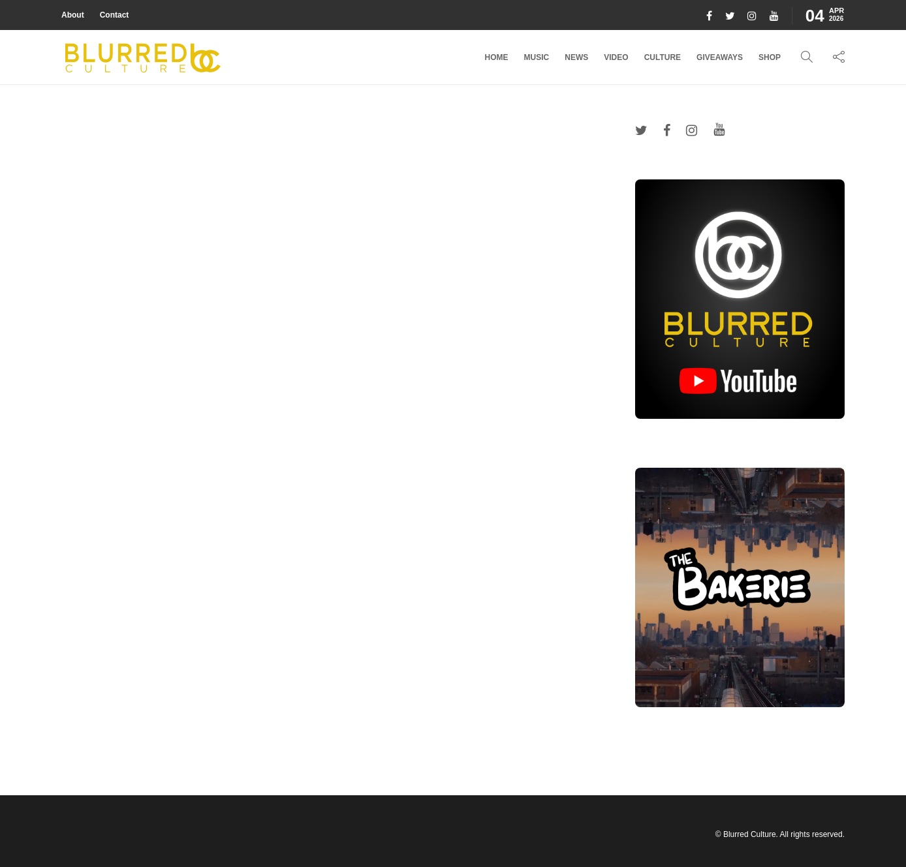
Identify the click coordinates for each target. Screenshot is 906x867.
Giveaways (719, 57)
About (72, 15)
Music (537, 57)
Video (616, 57)
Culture (662, 57)
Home (496, 57)
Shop (769, 57)
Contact (114, 15)
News (576, 57)
